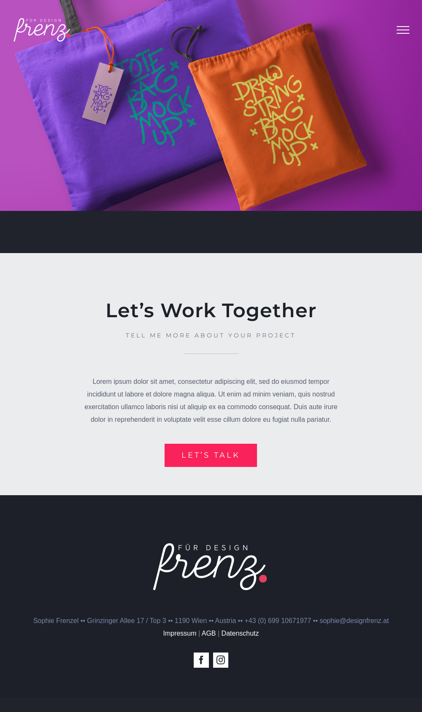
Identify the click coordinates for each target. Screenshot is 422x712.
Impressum (179, 633)
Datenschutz (240, 633)
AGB (209, 633)
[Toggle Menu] (403, 30)
